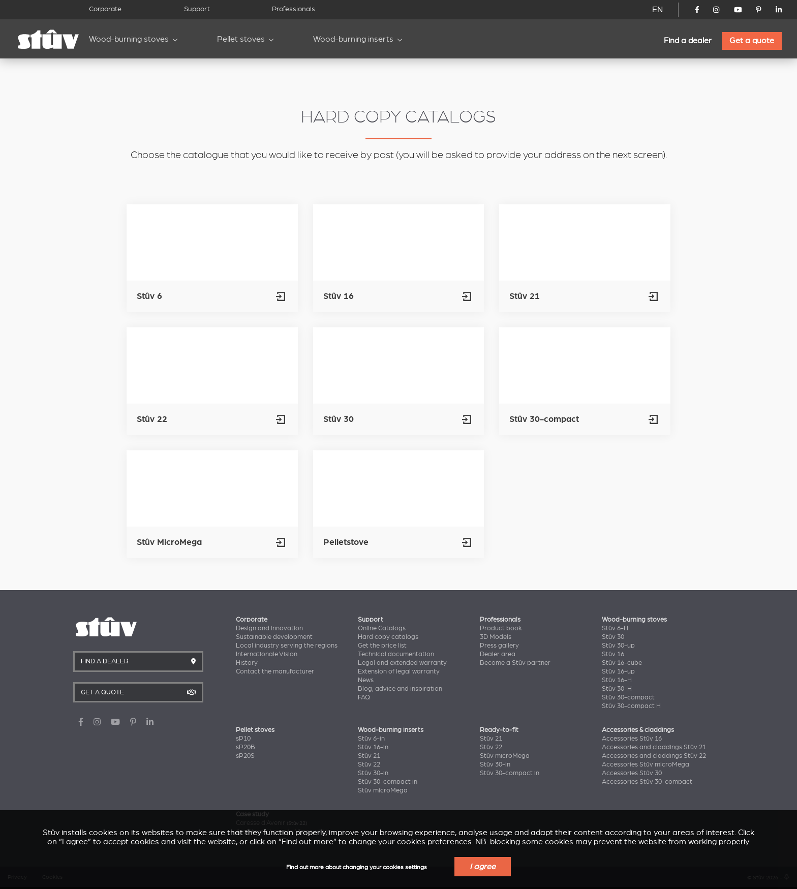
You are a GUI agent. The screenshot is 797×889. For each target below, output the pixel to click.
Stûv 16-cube (622, 662)
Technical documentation (396, 654)
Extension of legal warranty (399, 671)
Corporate (105, 9)
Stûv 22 (369, 764)
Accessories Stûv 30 (632, 773)
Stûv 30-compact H (631, 706)
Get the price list (382, 645)
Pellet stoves (241, 39)
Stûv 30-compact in (387, 781)
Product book (501, 628)
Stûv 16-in (373, 747)
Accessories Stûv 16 (632, 738)
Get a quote (751, 40)
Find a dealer (688, 40)
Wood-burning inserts (353, 39)
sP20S (245, 755)
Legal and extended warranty (402, 662)
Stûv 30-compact (628, 697)
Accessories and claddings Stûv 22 (654, 755)
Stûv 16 (613, 654)
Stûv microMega (383, 790)
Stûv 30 (613, 636)
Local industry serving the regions (287, 645)
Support (197, 9)
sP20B (245, 747)
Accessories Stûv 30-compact (647, 781)
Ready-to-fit (499, 729)
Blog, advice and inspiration (400, 688)
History (247, 662)
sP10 (243, 738)
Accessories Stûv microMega (645, 764)
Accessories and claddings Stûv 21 (654, 747)
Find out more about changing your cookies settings (356, 867)
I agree (483, 866)
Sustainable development (274, 636)
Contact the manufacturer (275, 671)
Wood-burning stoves (129, 39)
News (366, 680)
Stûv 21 (369, 755)
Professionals (293, 9)
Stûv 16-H (617, 680)
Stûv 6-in (371, 738)
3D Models (495, 636)
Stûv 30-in (373, 773)
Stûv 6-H (615, 628)
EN (657, 9)
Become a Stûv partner (515, 662)
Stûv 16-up (618, 671)
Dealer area (497, 654)
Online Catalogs (382, 628)
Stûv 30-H (617, 688)
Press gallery (499, 645)
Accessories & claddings (638, 729)
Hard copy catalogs (388, 636)
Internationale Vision (266, 654)
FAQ (364, 697)
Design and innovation (269, 628)
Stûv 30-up (618, 645)
